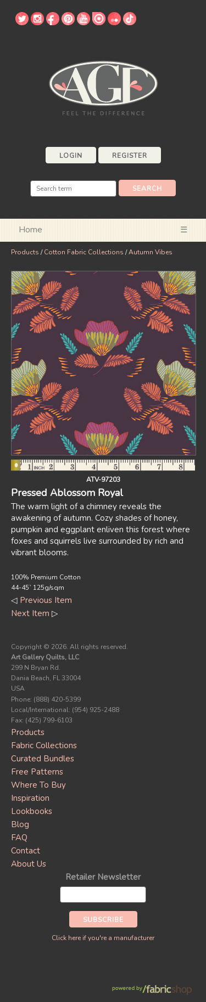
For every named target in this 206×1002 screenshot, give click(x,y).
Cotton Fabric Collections (84, 252)
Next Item (30, 613)
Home (30, 230)
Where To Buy (38, 784)
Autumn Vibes (150, 252)
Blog (20, 824)
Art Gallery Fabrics (103, 87)
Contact (25, 850)
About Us (28, 863)
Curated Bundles (42, 758)
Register (129, 155)
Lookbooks (31, 811)
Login (70, 155)
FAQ (19, 837)
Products (25, 252)
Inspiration (30, 798)
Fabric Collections (44, 745)
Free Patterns (37, 771)
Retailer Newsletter (103, 877)
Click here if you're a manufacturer (103, 937)
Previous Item (46, 600)
